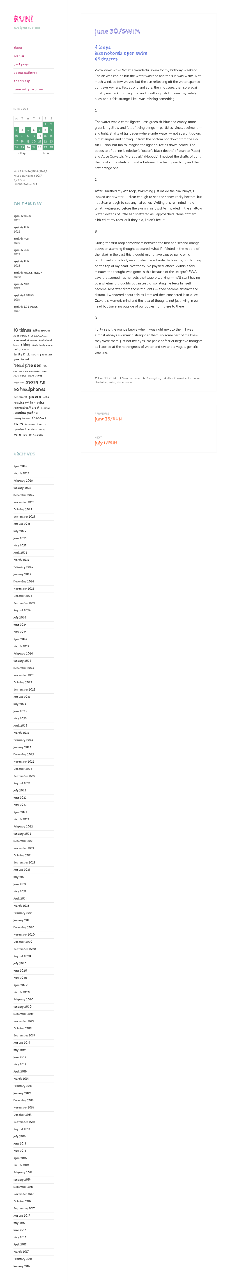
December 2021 (23, 841)
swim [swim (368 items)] (18, 424)
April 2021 (20, 898)
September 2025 (24, 516)
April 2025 (20, 553)
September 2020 (24, 949)
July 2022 (19, 790)
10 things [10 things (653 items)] (22, 330)
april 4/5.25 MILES (25, 307)
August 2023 (22, 697)
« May (21, 153)
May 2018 (19, 1151)
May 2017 (19, 1237)
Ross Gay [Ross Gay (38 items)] (45, 408)
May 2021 (19, 891)
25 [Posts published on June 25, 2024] (22, 147)
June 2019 (19, 1057)
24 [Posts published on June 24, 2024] (16, 147)
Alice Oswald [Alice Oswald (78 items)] (21, 335)
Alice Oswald (175, 378)
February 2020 (23, 999)
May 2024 (20, 632)
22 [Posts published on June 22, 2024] (45, 141)
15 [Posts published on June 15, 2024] (45, 136)
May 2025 (20, 545)
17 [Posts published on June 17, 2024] (16, 141)
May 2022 (20, 805)
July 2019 (19, 1050)
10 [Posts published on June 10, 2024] (16, 136)
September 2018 (24, 1122)
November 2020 (24, 934)
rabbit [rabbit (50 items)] (46, 397)
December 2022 (23, 754)
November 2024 (23, 589)
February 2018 (23, 1172)
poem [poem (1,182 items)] (35, 396)
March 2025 (21, 560)
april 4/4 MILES (23, 295)
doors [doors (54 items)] (25, 349)
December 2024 (23, 581)
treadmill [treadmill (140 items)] (19, 429)
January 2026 (22, 488)
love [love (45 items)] (44, 371)
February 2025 (23, 567)
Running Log (153, 378)
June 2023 (20, 711)
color (188, 378)
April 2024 (20, 639)
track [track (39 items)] (46, 424)
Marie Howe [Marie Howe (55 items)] (19, 376)
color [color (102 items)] (16, 349)
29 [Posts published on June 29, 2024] (45, 147)
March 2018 (21, 1165)
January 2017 (21, 1266)
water (128, 382)
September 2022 (24, 776)
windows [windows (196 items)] (36, 435)
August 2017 (21, 1216)
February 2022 (23, 826)
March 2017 (21, 1252)
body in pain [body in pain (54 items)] (46, 345)
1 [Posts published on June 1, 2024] (45, 124)
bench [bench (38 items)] (16, 345)
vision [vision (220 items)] (32, 429)
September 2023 (24, 689)
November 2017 (23, 1194)
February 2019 (23, 1086)
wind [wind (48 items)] (25, 435)
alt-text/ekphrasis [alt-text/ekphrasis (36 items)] (39, 336)
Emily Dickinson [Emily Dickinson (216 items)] (25, 354)
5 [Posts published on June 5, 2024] (28, 130)
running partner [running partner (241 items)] (26, 413)
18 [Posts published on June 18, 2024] (22, 141)
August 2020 (22, 956)
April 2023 (20, 725)
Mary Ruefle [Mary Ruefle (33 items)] (18, 383)
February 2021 (22, 913)
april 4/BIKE (21, 284)
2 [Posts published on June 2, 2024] (51, 124)
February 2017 (22, 1259)
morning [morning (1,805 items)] (35, 382)
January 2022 (22, 834)
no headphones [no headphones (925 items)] (29, 389)
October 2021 (22, 855)
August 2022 (22, 783)
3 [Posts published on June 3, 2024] (16, 130)
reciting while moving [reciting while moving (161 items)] (29, 403)
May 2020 (20, 978)
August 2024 (22, 610)
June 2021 (19, 884)
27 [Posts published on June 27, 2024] (33, 147)
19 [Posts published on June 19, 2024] (28, 141)
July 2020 (19, 963)
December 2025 (23, 495)
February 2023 (23, 740)
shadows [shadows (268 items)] (39, 418)
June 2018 (19, 1143)
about (17, 48)
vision (120, 382)
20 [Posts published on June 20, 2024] (34, 141)
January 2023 (22, 747)
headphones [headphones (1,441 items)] (27, 365)
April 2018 (20, 1158)
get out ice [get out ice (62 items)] (46, 354)
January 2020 (22, 1007)
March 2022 (21, 819)
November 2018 (23, 1107)
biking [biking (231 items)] (25, 345)
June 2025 (20, 538)
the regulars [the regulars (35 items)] (29, 424)
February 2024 (23, 653)
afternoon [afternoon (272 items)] (41, 330)
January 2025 (22, 574)
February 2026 (23, 480)
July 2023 (19, 704)
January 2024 (22, 661)
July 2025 (19, 531)
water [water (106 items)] (17, 435)
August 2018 (21, 1129)
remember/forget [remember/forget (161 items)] (26, 407)
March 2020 (21, 992)
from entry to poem (28, 89)
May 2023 (20, 718)
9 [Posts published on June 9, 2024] (51, 130)
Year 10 (18, 56)
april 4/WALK (22, 216)
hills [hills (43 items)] (45, 366)
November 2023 (23, 675)
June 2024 (20, 625)
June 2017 (19, 1230)
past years (21, 64)
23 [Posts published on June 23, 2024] (51, 141)
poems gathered (25, 73)
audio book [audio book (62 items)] (45, 340)
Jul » (46, 153)
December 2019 (23, 1014)
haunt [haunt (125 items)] (25, 359)
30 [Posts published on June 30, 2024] (51, 147)
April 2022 (20, 812)
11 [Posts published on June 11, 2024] (22, 136)
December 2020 (23, 927)
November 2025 (23, 502)
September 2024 (24, 603)
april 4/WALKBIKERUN (27, 273)
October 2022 (22, 769)
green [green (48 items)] (16, 359)
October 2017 (22, 1201)
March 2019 (21, 1079)
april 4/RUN (21, 227)
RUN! (23, 19)
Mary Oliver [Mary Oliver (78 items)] (35, 375)
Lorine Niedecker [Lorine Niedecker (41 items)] (31, 371)
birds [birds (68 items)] (35, 345)
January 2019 (22, 1093)
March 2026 (21, 473)
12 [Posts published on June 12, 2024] (28, 136)
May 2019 (19, 1064)
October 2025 (22, 509)
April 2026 (20, 466)
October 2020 (22, 942)
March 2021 (21, 906)
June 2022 (20, 798)
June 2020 (20, 970)
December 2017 (23, 1187)
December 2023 (23, 668)
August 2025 (22, 524)
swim (112, 382)
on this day (21, 81)
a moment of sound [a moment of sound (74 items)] (25, 340)
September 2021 (24, 862)
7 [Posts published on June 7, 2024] (39, 130)
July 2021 (19, 877)
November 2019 (23, 1021)
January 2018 (22, 1179)
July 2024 (19, 617)
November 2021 (23, 848)
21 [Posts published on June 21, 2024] (39, 141)
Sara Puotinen (131, 378)
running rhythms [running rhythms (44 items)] (21, 418)
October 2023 (22, 682)
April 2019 (20, 1071)
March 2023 (21, 733)
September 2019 (24, 1035)
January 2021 (22, 920)
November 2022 (23, 762)
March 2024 (21, 646)
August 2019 (21, 1043)
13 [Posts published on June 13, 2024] (34, 136)
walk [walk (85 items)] (42, 429)
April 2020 (20, 985)
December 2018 (23, 1100)
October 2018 (22, 1115)
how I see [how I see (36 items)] (17, 371)
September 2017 (24, 1208)
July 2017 (19, 1223)
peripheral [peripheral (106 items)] (20, 397)
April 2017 (19, 1244)
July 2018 (19, 1136)
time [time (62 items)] (39, 424)
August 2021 (21, 870)
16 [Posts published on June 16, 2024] (51, 136)
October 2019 (22, 1028)
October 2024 (22, 596)
